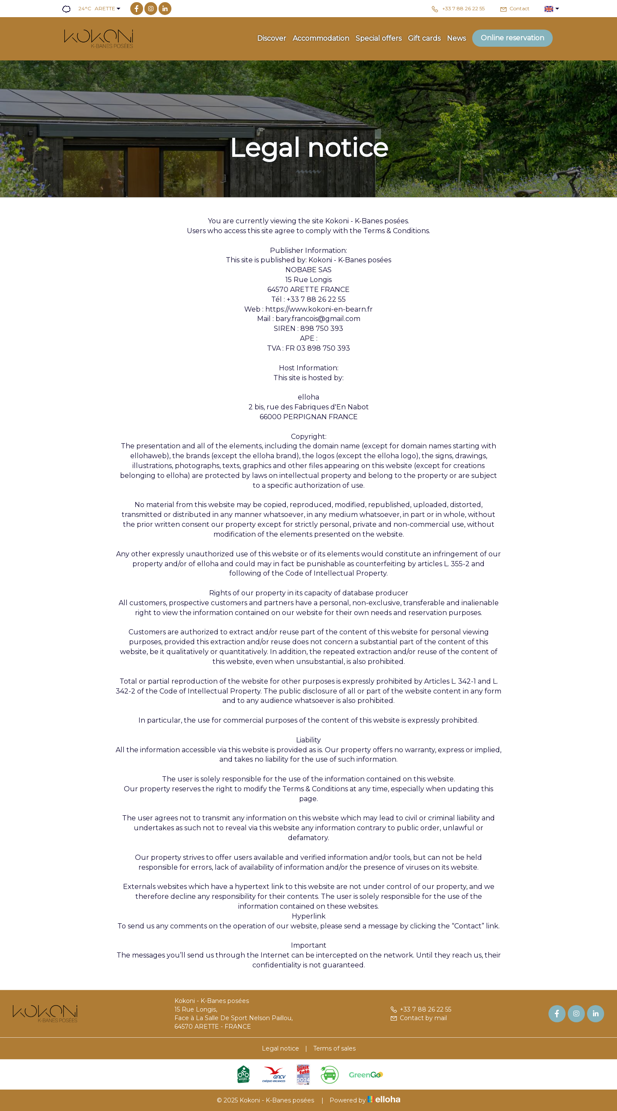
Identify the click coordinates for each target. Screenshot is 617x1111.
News (456, 38)
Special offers (378, 38)
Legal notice (280, 1048)
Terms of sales (334, 1048)
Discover (271, 38)
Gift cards (424, 38)
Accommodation (321, 38)
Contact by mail (418, 1018)
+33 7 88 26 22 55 (420, 1009)
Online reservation (512, 38)
